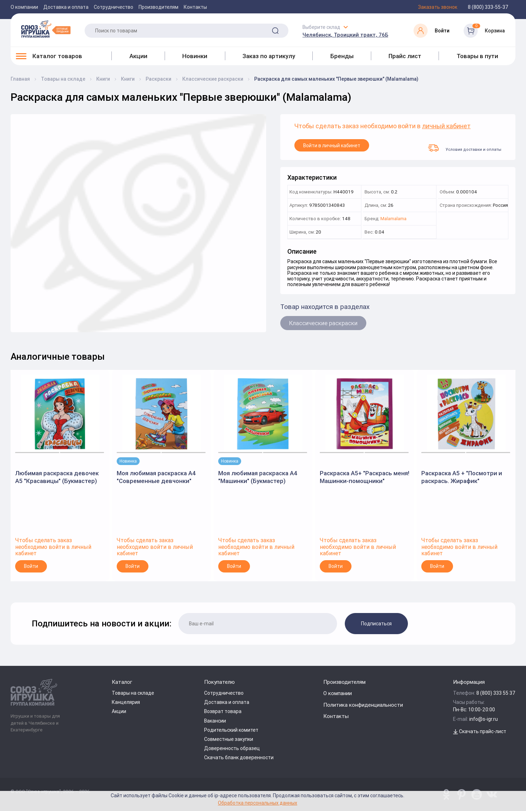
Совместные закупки (228, 739)
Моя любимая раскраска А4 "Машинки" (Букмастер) (258, 477)
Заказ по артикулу (269, 56)
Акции (138, 56)
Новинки (194, 56)
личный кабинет (446, 126)
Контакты (195, 7)
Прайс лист (405, 56)
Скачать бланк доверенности (239, 757)
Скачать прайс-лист (479, 731)
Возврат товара (222, 711)
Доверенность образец (232, 748)
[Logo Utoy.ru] (46, 29)
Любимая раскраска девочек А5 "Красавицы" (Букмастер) (57, 477)
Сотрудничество (113, 7)
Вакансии (215, 721)
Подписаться (376, 623)
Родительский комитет (231, 730)
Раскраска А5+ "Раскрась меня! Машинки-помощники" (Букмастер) (364, 477)
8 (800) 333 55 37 (495, 693)
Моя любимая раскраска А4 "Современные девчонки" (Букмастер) (156, 477)
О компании (24, 7)
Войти (31, 566)
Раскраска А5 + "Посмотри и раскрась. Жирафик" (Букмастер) (461, 477)
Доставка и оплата (65, 7)
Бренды (342, 56)
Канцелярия (126, 702)
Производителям (158, 7)
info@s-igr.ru (483, 719)
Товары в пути (477, 56)
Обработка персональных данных (257, 803)
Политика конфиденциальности (363, 705)
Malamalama (393, 219)
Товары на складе (133, 693)
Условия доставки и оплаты (464, 147)
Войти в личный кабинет (331, 145)
